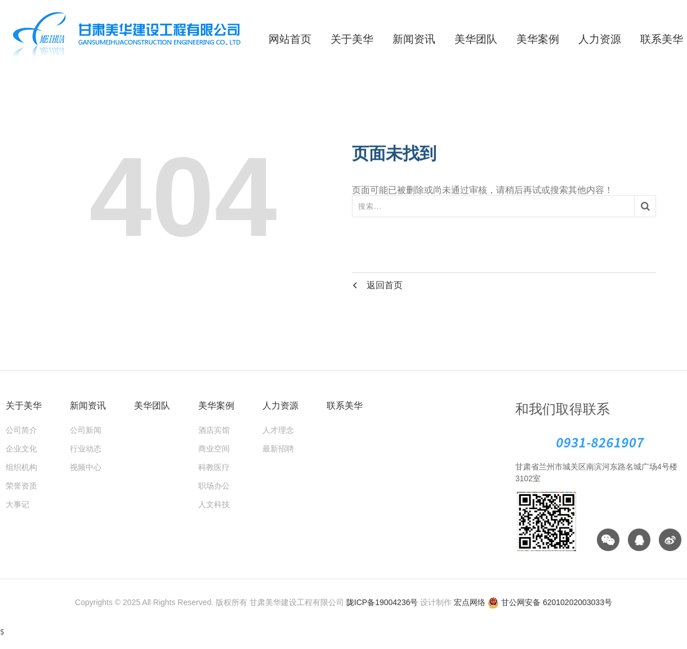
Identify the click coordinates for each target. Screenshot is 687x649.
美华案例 (537, 39)
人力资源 (599, 39)
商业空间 (214, 448)
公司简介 (21, 430)
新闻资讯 (413, 39)
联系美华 (345, 405)
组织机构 (21, 467)
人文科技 (214, 504)
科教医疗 (214, 467)
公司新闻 (85, 430)
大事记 (17, 504)
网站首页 (290, 39)
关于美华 (352, 39)
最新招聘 (278, 448)
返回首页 (377, 284)
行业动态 (85, 448)
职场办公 (214, 485)
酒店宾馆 (214, 430)
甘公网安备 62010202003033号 (550, 602)
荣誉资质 (21, 485)
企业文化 (21, 448)
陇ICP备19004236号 (382, 602)
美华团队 (475, 39)
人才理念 (278, 430)
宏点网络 (469, 602)
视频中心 (85, 467)
